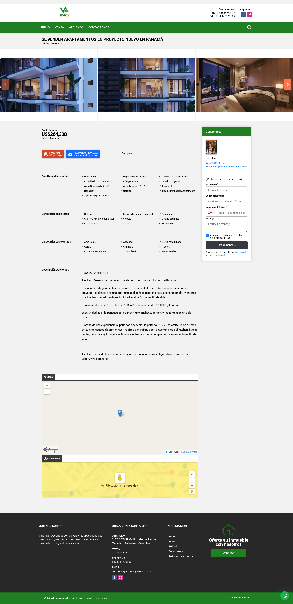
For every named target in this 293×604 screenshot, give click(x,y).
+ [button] (47, 386)
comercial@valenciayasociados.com (133, 571)
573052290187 (216, 163)
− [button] (47, 391)
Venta (59, 27)
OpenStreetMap (190, 452)
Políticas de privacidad (182, 556)
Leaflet (169, 452)
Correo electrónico (215, 195)
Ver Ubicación (110, 485)
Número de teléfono (216, 207)
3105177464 (223, 15)
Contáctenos (98, 27)
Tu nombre (212, 184)
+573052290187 (225, 12)
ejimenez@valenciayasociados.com (228, 166)
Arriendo (76, 27)
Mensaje (210, 218)
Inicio (45, 27)
